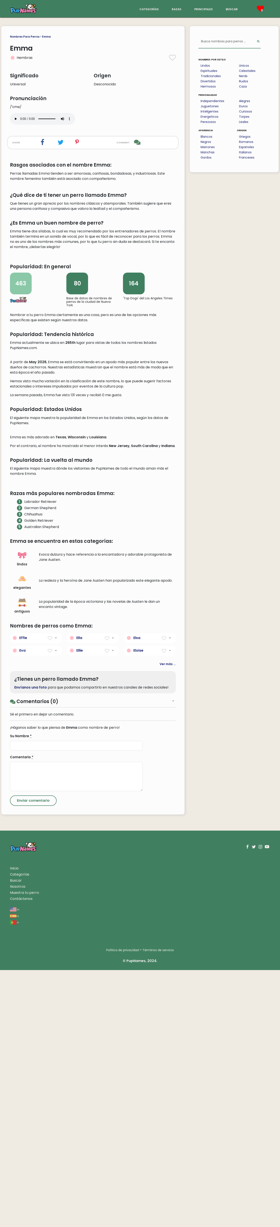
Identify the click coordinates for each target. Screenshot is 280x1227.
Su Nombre (21, 993)
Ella (79, 894)
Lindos (205, 65)
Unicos (244, 65)
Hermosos (208, 86)
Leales (243, 122)
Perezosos (208, 122)
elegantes (22, 839)
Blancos (206, 136)
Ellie (79, 907)
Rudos (243, 81)
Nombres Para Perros (24, 36)
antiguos (22, 863)
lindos (22, 815)
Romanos (246, 142)
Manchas (208, 152)
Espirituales (209, 71)
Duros (243, 106)
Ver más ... (168, 921)
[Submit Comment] (33, 1057)
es (14, 1173)
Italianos (245, 152)
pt (14, 1179)
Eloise (138, 907)
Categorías (19, 1131)
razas (176, 9)
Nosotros (17, 1143)
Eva (22, 907)
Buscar (16, 1137)
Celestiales (247, 71)
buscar (232, 9)
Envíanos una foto (30, 944)
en (14, 1166)
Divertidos (208, 81)
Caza (243, 86)
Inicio (14, 1125)
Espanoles (246, 147)
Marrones (208, 147)
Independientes (212, 101)
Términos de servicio (158, 1207)
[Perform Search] (258, 41)
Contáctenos (21, 1155)
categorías (149, 9)
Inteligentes (209, 111)
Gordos (206, 157)
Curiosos (245, 111)
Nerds (243, 76)
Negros (206, 142)
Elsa (136, 894)
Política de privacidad (122, 1207)
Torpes (244, 116)
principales (203, 9)
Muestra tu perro (24, 1149)
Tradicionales (211, 76)
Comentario (21, 1014)
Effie (23, 894)
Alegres (244, 101)
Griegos (245, 136)
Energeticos (209, 116)
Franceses (246, 157)
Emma (46, 36)
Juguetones (210, 106)
